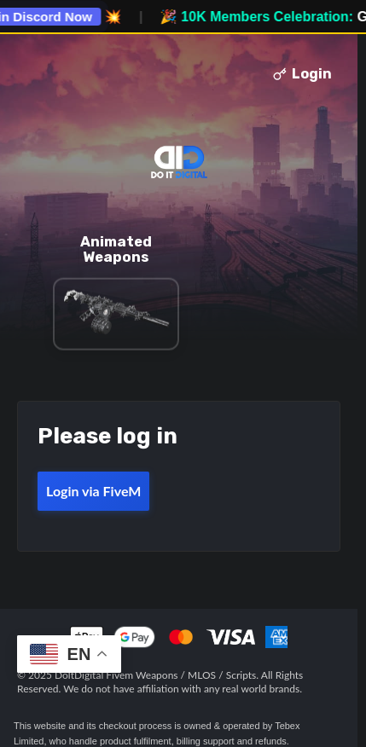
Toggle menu (36, 74)
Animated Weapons (116, 249)
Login (302, 74)
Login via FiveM (93, 491)
